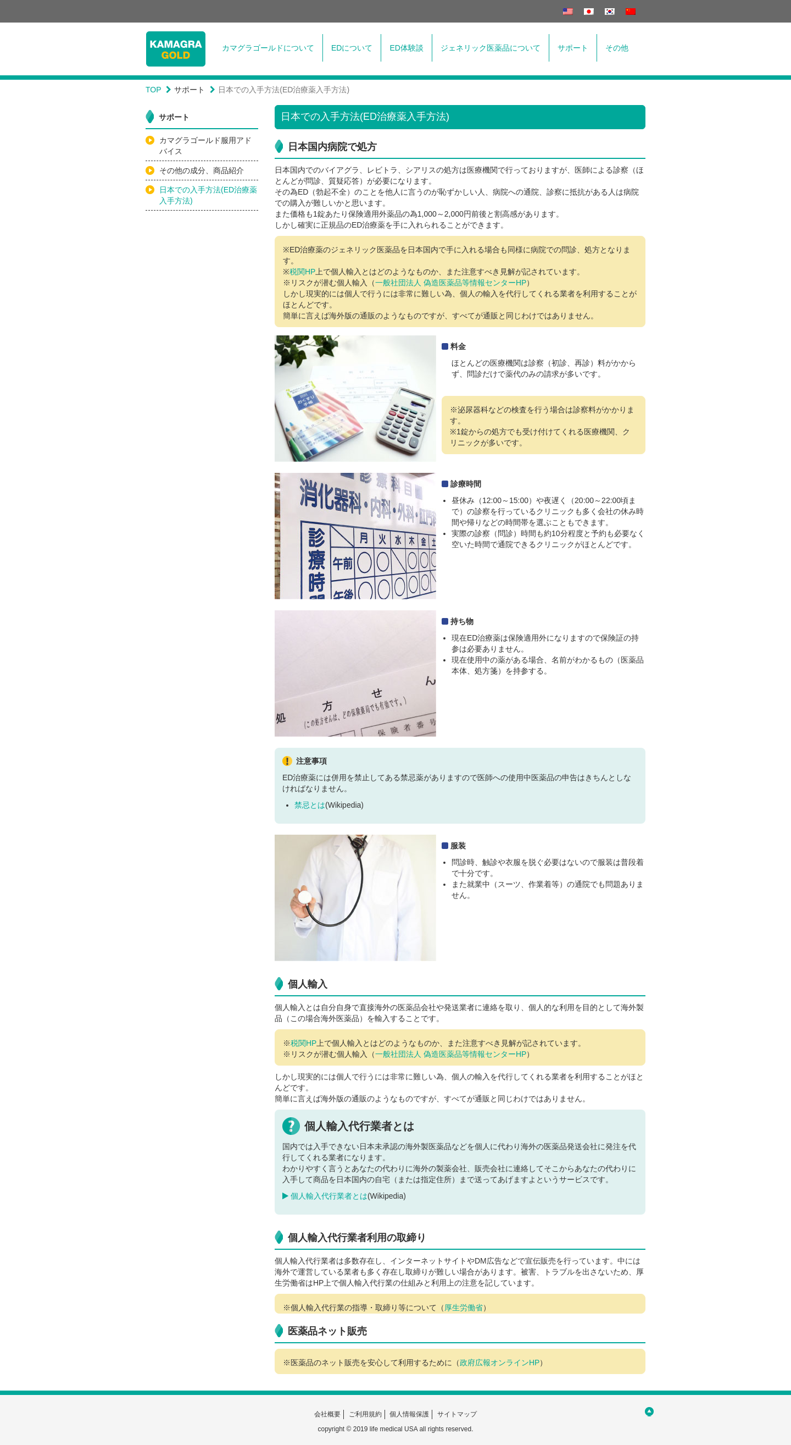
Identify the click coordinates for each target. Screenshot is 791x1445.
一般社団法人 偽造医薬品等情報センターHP (450, 282)
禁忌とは (309, 805)
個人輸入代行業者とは (324, 1196)
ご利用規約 (365, 1414)
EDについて (351, 47)
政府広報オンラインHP (499, 1362)
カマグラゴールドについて (268, 47)
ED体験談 (406, 47)
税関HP (302, 271)
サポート (573, 47)
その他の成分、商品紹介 (201, 170)
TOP (153, 89)
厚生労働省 (463, 1307)
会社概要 (327, 1414)
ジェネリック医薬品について (491, 47)
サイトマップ (457, 1414)
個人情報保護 (409, 1414)
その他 (616, 47)
